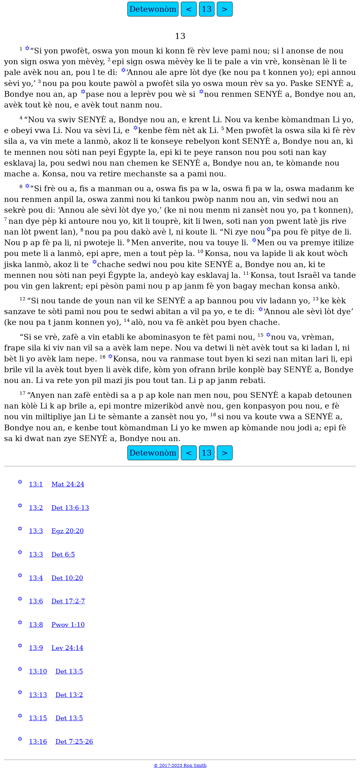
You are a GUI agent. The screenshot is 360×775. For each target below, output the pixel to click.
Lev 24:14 (67, 647)
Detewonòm (152, 9)
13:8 (36, 624)
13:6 (36, 601)
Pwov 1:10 (68, 624)
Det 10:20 (67, 578)
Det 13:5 (69, 671)
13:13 (38, 694)
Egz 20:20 (67, 530)
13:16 (38, 741)
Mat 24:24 (67, 484)
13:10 (38, 671)
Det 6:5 (63, 554)
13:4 (36, 578)
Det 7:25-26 (74, 741)
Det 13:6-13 (70, 507)
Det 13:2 (69, 694)
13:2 (36, 507)
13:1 (36, 484)
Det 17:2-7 (68, 601)
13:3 (36, 530)
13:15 (38, 718)
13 (207, 9)
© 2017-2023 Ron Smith (180, 765)
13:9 (36, 647)
